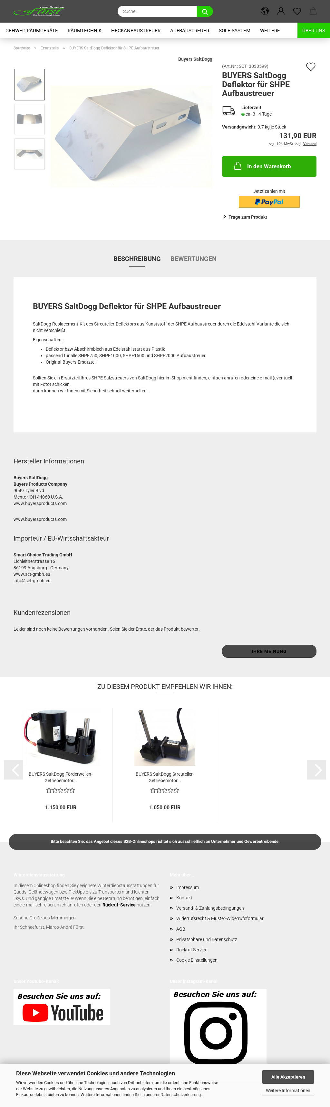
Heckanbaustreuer (135, 31)
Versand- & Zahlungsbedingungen (210, 908)
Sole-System (234, 31)
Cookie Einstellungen (197, 960)
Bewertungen (193, 259)
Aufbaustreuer (189, 31)
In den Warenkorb (262, 165)
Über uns (313, 31)
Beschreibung (137, 259)
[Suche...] (205, 11)
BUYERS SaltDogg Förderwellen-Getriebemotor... (60, 776)
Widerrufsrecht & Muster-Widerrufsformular (220, 918)
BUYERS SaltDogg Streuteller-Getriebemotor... (165, 776)
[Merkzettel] (297, 11)
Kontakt (184, 897)
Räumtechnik (85, 31)
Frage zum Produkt (247, 217)
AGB (180, 929)
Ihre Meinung (269, 651)
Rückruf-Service (119, 904)
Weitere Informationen (288, 1090)
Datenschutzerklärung (180, 1094)
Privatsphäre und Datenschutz (206, 939)
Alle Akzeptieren (288, 1077)
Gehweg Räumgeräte (31, 31)
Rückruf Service (191, 949)
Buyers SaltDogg (195, 59)
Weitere (270, 31)
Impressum (187, 887)
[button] (265, 11)
